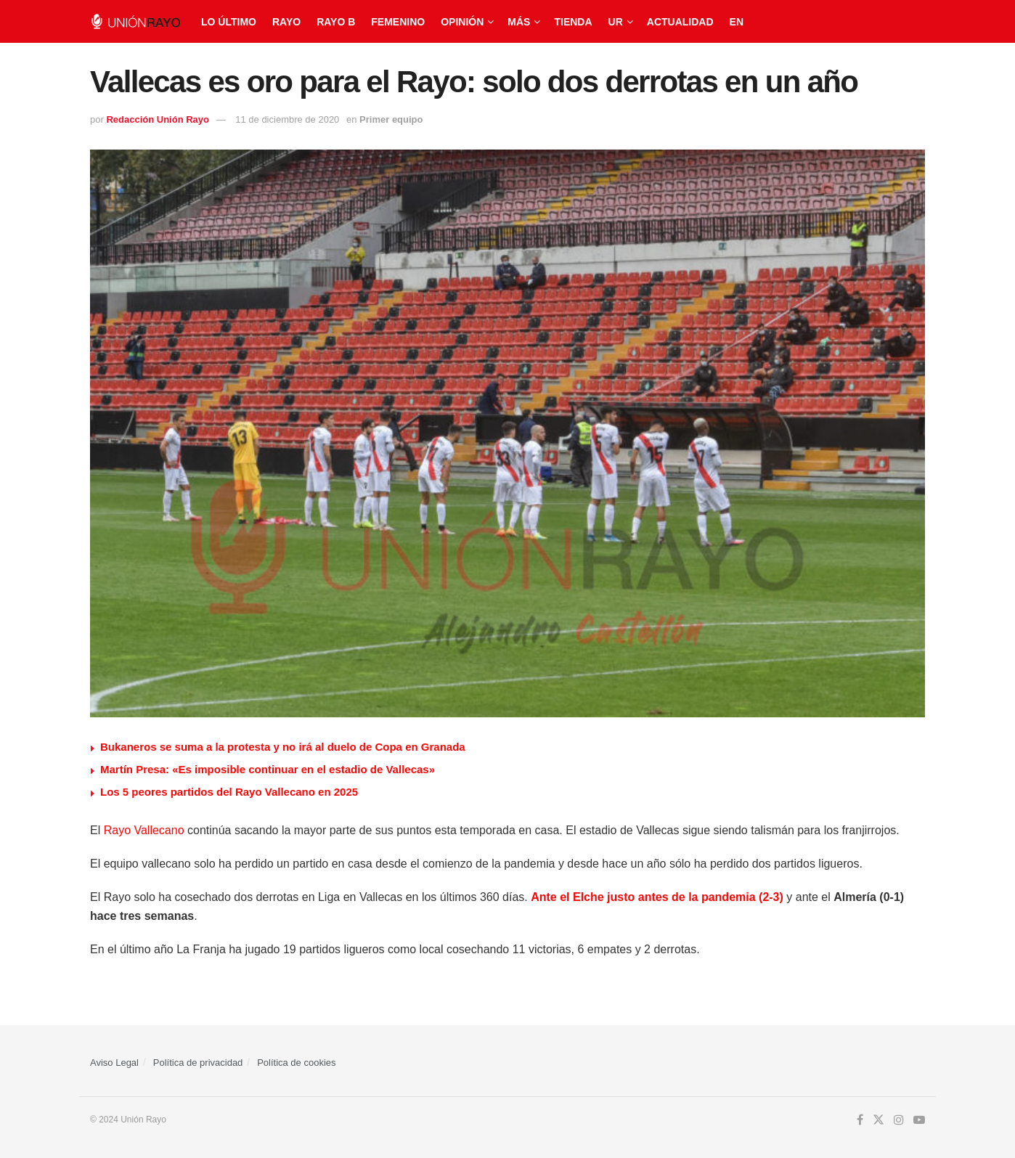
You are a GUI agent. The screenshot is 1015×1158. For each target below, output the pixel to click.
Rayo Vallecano (144, 830)
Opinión (462, 22)
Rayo (286, 22)
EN (736, 22)
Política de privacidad (198, 1062)
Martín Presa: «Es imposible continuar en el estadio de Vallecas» (267, 769)
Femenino (398, 22)
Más (519, 22)
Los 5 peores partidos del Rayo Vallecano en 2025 (229, 792)
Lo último (228, 22)
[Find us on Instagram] (899, 1120)
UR (615, 22)
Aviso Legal (114, 1062)
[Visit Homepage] (135, 21)
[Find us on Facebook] (860, 1120)
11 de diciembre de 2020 (287, 119)
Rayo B (336, 22)
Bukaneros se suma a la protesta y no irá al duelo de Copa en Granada (282, 747)
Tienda (573, 22)
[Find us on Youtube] (919, 1120)
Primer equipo (391, 119)
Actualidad (680, 22)
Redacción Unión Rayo (157, 119)
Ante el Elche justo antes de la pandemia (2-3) (657, 897)
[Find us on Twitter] (878, 1120)
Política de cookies (296, 1062)
